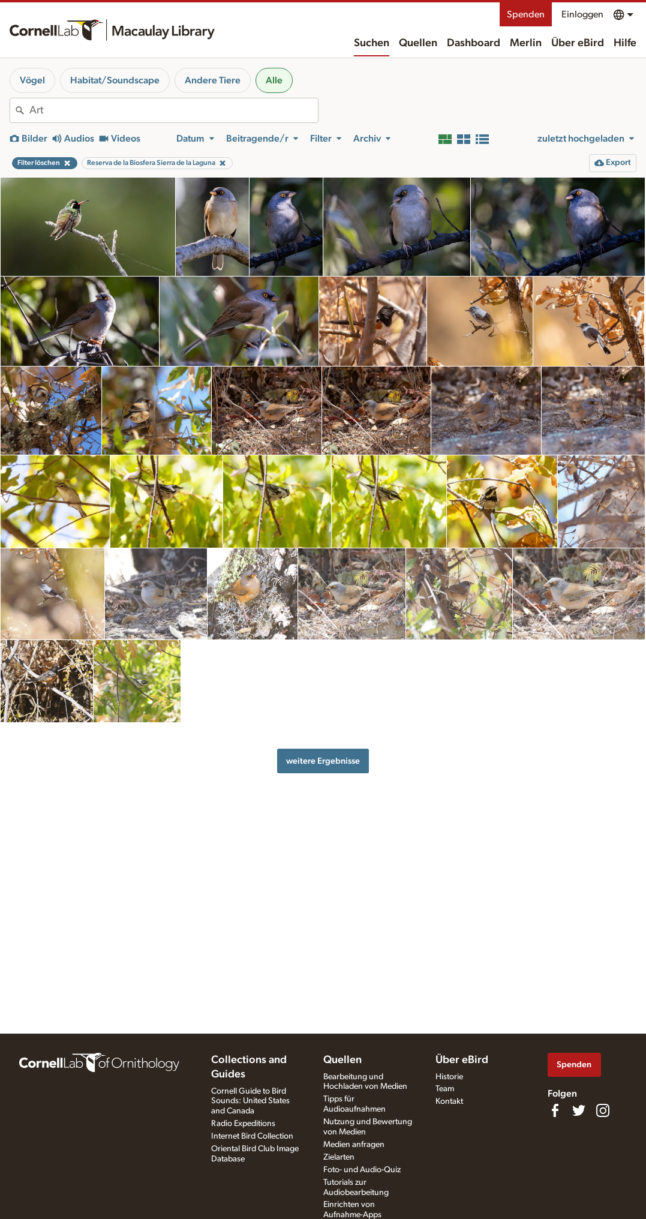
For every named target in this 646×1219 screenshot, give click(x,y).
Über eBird (577, 43)
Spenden (526, 14)
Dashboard (473, 43)
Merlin (526, 43)
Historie (449, 1077)
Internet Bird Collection (252, 1136)
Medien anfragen (353, 1144)
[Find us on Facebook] (555, 1110)
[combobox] (173, 110)
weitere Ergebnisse (323, 760)
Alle (274, 80)
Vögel (32, 80)
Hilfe (625, 43)
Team (444, 1089)
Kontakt (449, 1101)
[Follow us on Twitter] (579, 1110)
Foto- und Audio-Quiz (362, 1170)
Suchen (371, 43)
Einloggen (582, 14)
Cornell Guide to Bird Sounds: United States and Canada (250, 1101)
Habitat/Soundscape (115, 80)
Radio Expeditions (243, 1123)
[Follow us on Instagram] (603, 1110)
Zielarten (338, 1157)
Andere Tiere (213, 80)
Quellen (418, 43)
